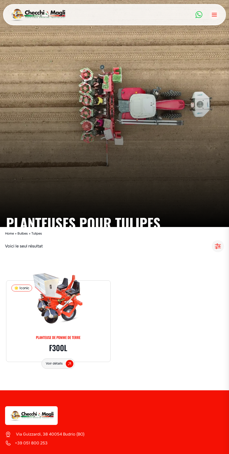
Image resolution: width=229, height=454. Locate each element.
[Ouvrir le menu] (214, 14)
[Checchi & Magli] (31, 415)
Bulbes (22, 233)
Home (9, 233)
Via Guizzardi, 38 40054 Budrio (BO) (50, 434)
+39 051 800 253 (31, 443)
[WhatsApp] (199, 15)
